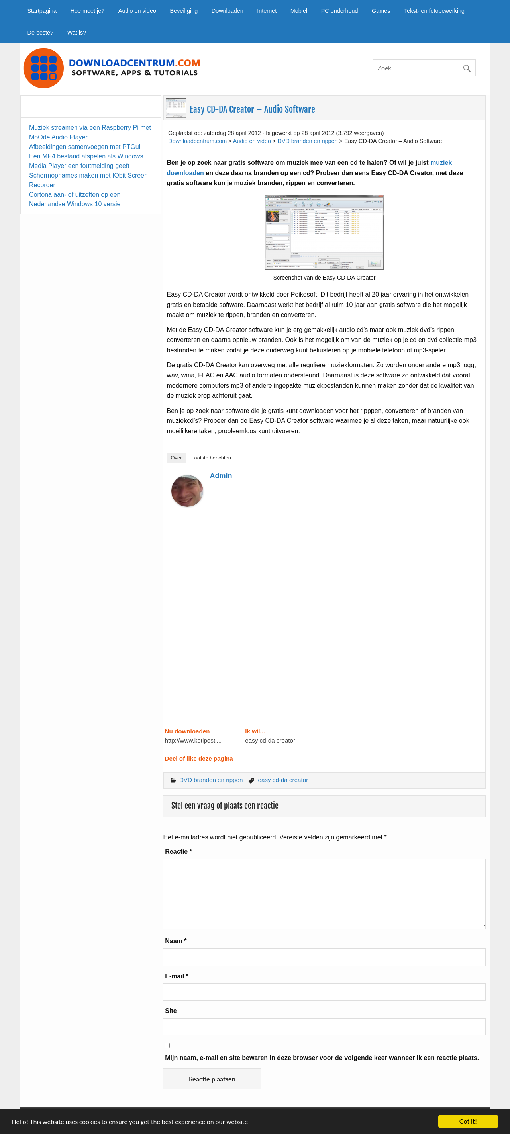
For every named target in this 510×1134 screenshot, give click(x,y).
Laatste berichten (211, 458)
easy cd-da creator (270, 740)
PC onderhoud (339, 11)
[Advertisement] (324, 627)
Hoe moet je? (88, 11)
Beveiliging (184, 11)
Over (176, 458)
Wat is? (76, 32)
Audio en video (137, 11)
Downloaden (227, 11)
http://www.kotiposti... (193, 740)
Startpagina (42, 11)
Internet (267, 11)
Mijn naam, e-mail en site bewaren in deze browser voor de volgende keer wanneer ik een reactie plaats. (322, 1057)
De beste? (40, 32)
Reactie (178, 851)
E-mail (176, 976)
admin (221, 476)
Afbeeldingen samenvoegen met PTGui (84, 146)
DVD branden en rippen (211, 779)
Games (381, 11)
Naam (175, 941)
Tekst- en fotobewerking (434, 11)
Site (171, 1010)
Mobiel (298, 11)
